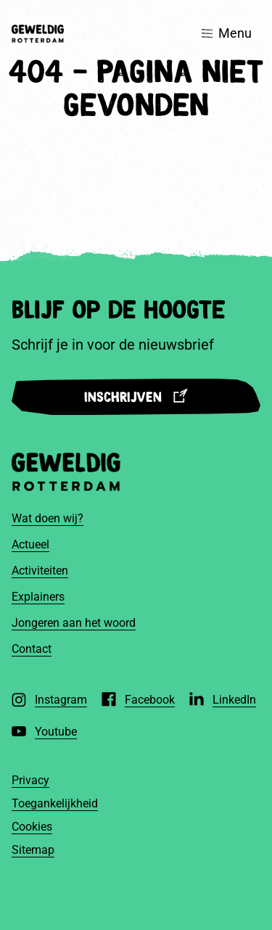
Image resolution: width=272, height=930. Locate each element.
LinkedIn (234, 700)
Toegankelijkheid (55, 803)
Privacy (30, 780)
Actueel (30, 544)
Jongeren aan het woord (74, 623)
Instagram (61, 700)
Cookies (32, 827)
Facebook (150, 700)
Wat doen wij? (47, 518)
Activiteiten (40, 570)
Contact (31, 649)
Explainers (38, 597)
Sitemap (33, 850)
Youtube (56, 731)
